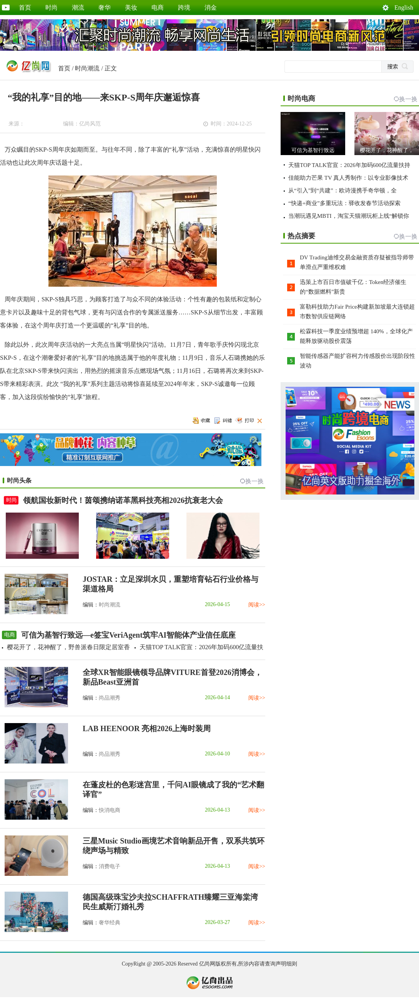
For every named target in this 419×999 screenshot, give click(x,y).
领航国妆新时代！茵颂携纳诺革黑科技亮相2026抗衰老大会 (123, 500)
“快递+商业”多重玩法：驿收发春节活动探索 (344, 203)
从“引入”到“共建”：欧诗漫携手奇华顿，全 (342, 190)
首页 (25, 7)
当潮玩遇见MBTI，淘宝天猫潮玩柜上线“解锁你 (348, 216)
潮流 (78, 7)
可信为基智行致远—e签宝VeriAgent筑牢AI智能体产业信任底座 (128, 635)
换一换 (254, 481)
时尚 (51, 7)
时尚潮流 (87, 68)
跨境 (184, 7)
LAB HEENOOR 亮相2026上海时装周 (147, 728)
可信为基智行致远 (312, 150)
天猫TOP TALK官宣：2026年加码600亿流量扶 (201, 647)
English (403, 7)
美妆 (131, 7)
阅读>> (256, 605)
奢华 (104, 7)
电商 (157, 7)
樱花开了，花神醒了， (387, 150)
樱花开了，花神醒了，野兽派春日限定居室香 (68, 647)
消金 (211, 7)
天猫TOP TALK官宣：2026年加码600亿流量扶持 (349, 165)
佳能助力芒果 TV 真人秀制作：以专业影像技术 (348, 178)
